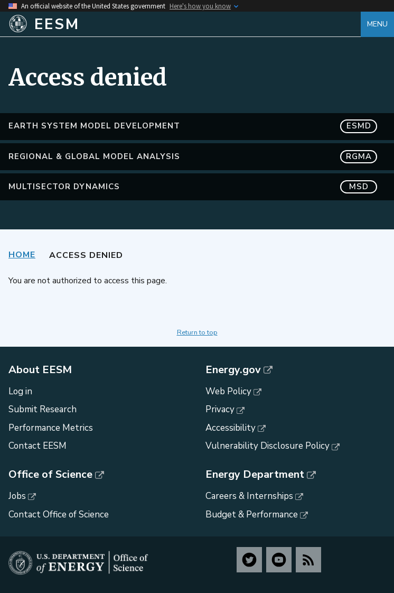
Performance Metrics (50, 428)
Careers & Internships (249, 496)
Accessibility (230, 428)
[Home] (184, 24)
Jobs (17, 496)
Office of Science (50, 474)
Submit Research (42, 409)
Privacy (219, 409)
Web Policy (228, 391)
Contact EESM (37, 446)
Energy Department (254, 474)
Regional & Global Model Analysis (192, 156)
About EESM (40, 370)
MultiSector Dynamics (192, 186)
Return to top (197, 332)
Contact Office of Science (58, 514)
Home (21, 255)
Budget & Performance (251, 514)
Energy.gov (233, 370)
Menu (377, 24)
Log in (20, 391)
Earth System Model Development (192, 126)
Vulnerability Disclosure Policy (267, 446)
